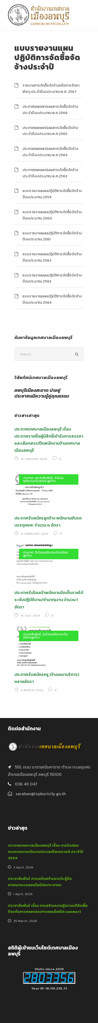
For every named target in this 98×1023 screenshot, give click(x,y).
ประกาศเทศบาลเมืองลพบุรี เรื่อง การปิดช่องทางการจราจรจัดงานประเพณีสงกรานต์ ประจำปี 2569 (45, 852)
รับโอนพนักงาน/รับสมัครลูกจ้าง (43, 479)
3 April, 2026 (23, 867)
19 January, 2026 (34, 459)
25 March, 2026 (25, 920)
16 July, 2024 (30, 615)
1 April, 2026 (23, 893)
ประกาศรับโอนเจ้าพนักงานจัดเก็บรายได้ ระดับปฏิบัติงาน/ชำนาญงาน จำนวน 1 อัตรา (48, 599)
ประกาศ (28, 478)
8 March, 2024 (32, 690)
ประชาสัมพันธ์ (44, 478)
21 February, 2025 (35, 534)
